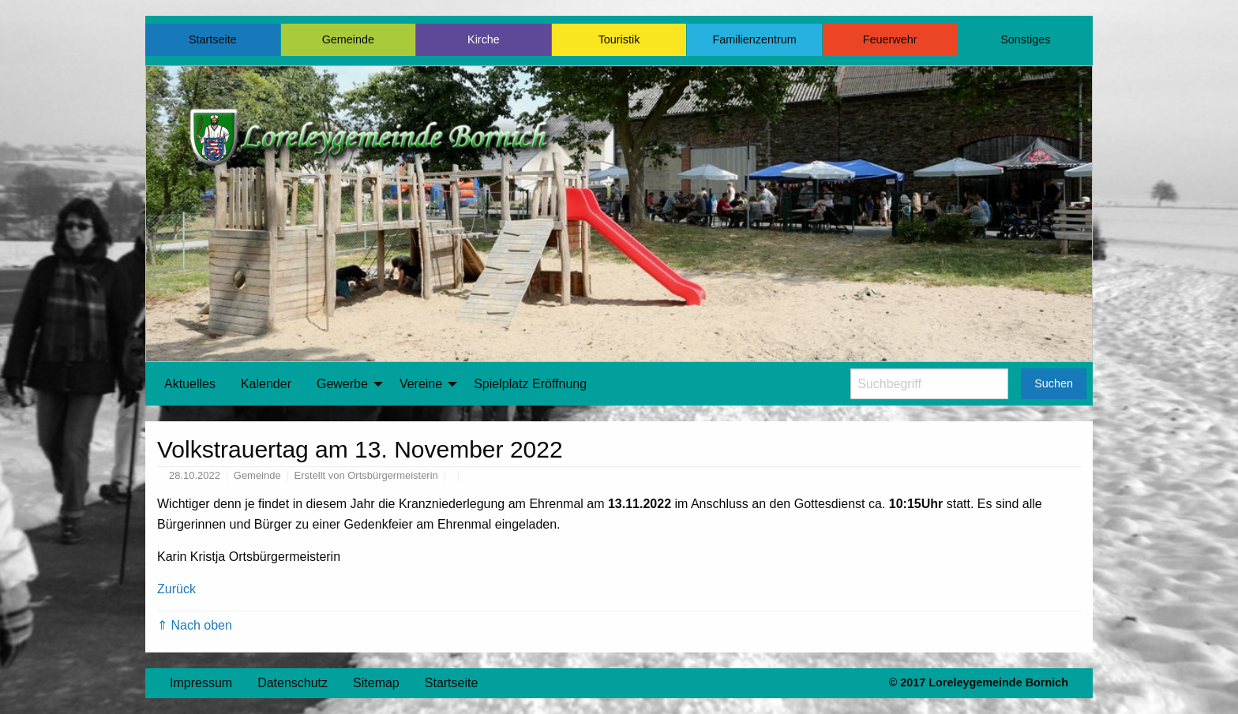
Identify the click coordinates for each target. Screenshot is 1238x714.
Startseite (213, 39)
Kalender (266, 384)
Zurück (176, 589)
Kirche (483, 39)
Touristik (619, 39)
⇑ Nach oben (194, 625)
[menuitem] (190, 384)
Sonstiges (1025, 39)
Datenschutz (292, 683)
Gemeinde (348, 39)
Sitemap (376, 683)
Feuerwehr (890, 39)
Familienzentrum (754, 39)
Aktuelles (190, 384)
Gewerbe (342, 384)
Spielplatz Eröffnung (530, 384)
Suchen (1053, 383)
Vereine (421, 384)
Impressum (201, 683)
